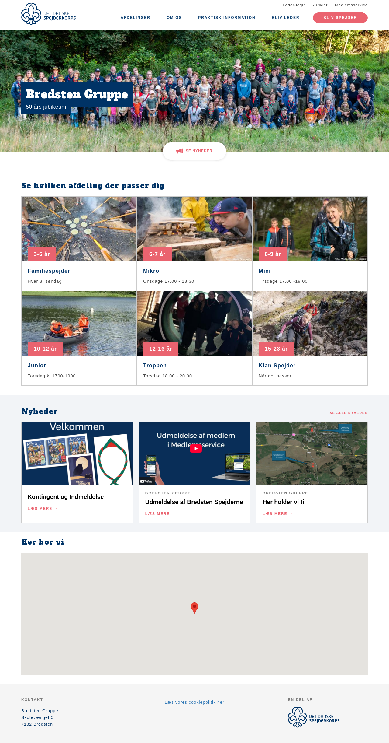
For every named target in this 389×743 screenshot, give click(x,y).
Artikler (320, 5)
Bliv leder (285, 18)
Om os (174, 18)
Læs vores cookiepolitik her (195, 702)
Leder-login (294, 5)
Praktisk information (226, 18)
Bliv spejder (340, 18)
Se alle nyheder (349, 413)
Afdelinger (135, 18)
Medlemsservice (351, 5)
